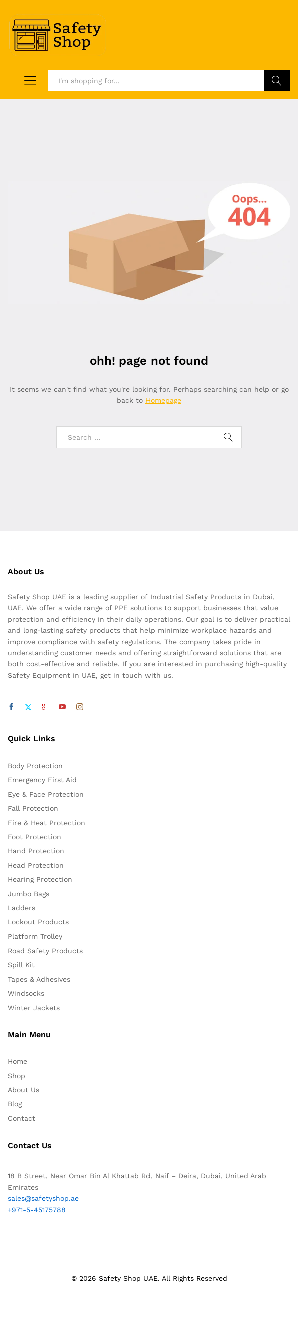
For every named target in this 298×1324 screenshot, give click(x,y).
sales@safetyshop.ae (43, 1198)
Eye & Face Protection (46, 794)
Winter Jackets (34, 1008)
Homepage (163, 400)
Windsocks (26, 993)
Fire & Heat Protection (46, 823)
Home (17, 1061)
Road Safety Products (45, 951)
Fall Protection (33, 808)
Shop (16, 1076)
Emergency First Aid (42, 780)
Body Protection (35, 766)
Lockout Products (38, 922)
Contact (21, 1118)
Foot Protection (34, 837)
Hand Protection (36, 851)
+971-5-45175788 (37, 1210)
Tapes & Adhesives (39, 979)
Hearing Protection (40, 879)
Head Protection (36, 865)
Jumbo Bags (28, 894)
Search (277, 80)
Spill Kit (21, 965)
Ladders (21, 908)
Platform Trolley (35, 936)
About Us (23, 1090)
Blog (15, 1104)
